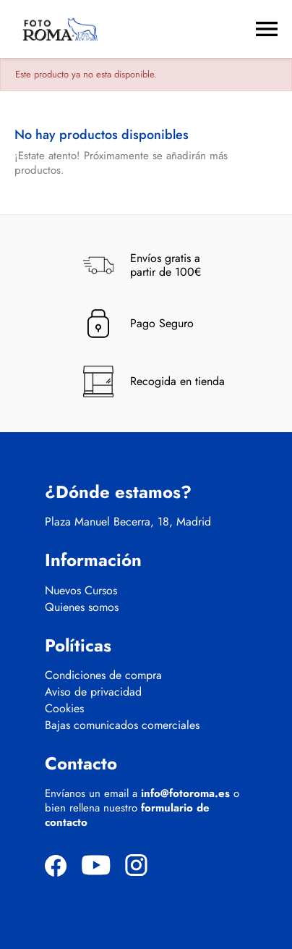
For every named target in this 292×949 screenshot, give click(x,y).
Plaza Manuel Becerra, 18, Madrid (128, 522)
